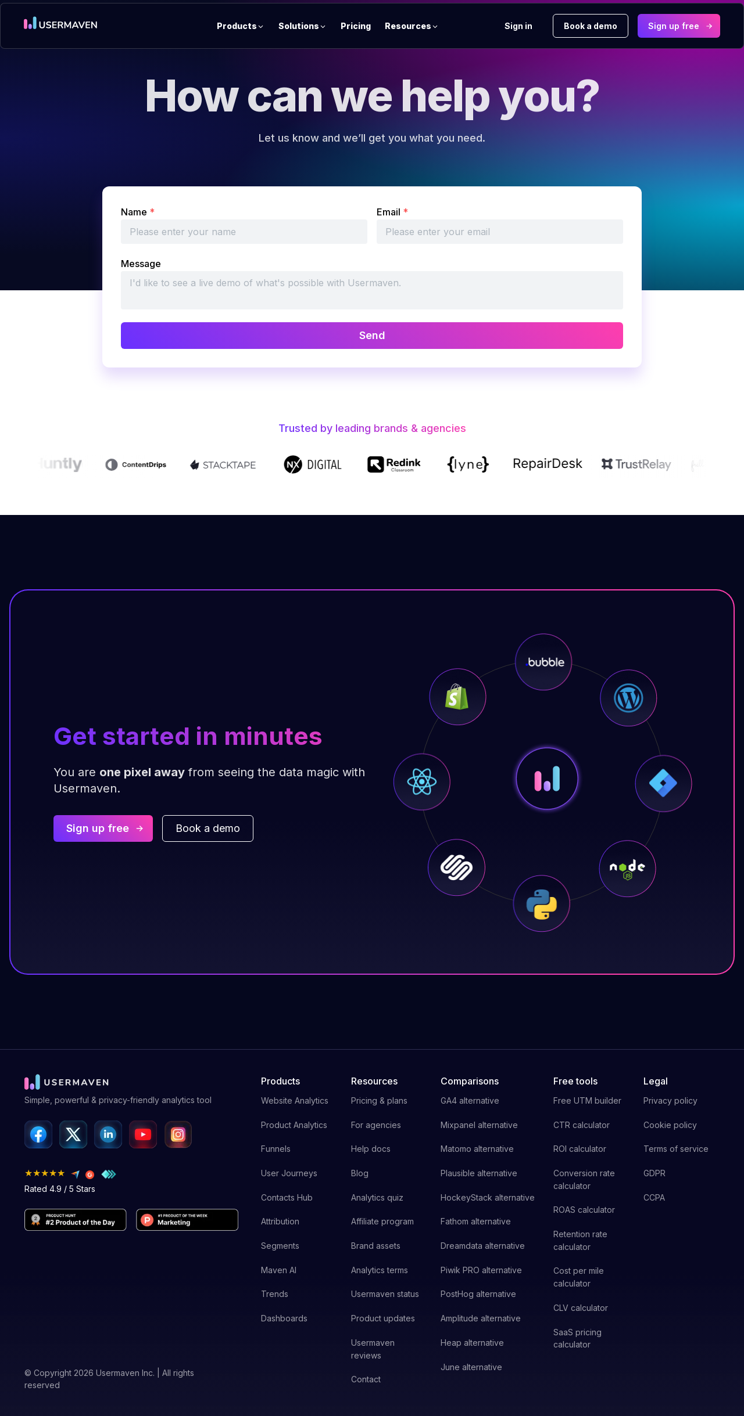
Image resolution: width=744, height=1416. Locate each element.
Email (392, 212)
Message (141, 263)
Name (138, 212)
